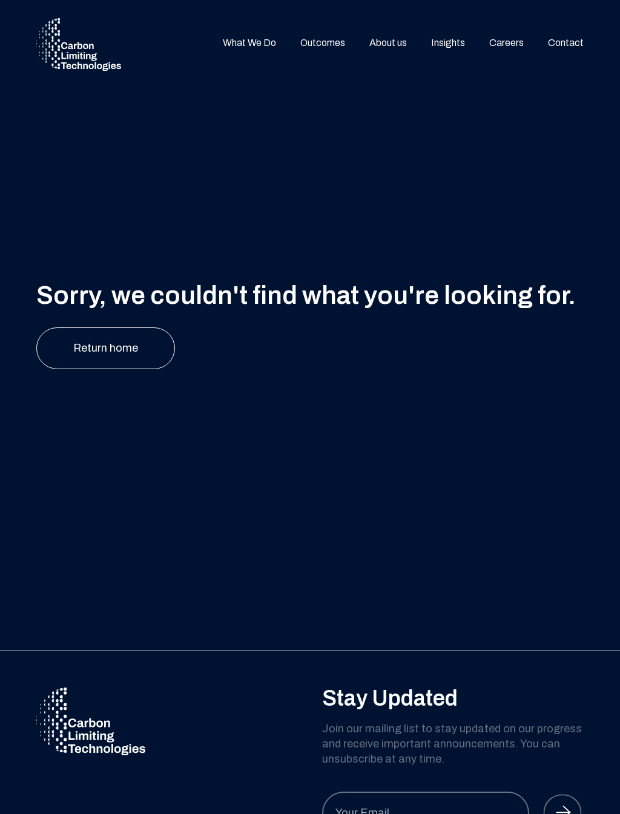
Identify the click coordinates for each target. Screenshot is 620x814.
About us (388, 44)
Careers (506, 44)
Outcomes (322, 44)
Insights (448, 44)
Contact (566, 44)
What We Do (249, 44)
